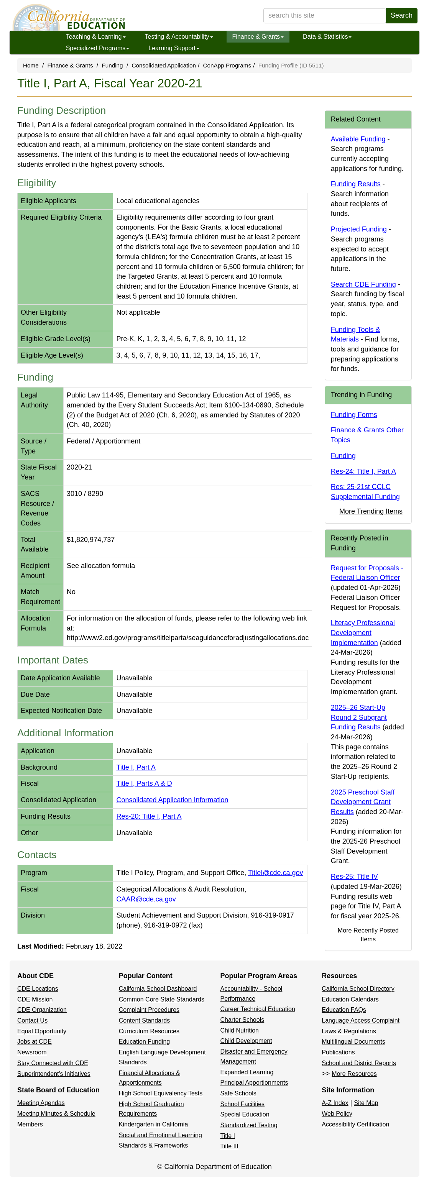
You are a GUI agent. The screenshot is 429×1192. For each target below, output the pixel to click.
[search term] (324, 15)
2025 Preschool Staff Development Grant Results (363, 802)
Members (30, 1124)
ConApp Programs (227, 65)
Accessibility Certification (355, 1124)
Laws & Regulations (349, 1031)
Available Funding (358, 139)
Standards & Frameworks (153, 1145)
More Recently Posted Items (368, 934)
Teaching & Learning (96, 36)
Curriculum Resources (149, 1031)
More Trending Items (371, 511)
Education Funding (144, 1041)
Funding (112, 65)
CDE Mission (35, 999)
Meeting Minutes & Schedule (56, 1113)
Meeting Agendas (41, 1103)
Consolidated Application (163, 65)
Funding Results (356, 184)
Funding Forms (354, 415)
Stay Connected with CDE (52, 1063)
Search (402, 15)
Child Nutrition (239, 1030)
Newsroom (31, 1052)
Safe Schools (238, 1093)
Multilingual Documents (353, 1041)
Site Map (366, 1103)
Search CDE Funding (363, 284)
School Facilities (242, 1104)
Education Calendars (350, 999)
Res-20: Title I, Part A (148, 816)
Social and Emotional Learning (160, 1135)
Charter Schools (242, 1019)
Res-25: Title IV (354, 876)
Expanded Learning (247, 1072)
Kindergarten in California (153, 1124)
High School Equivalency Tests (161, 1093)
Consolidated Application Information (172, 800)
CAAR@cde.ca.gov (146, 899)
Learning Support (173, 48)
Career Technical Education (257, 1009)
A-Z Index (335, 1103)
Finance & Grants (258, 36)
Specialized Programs (98, 48)
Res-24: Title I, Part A (363, 471)
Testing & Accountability (179, 36)
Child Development (246, 1041)
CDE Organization (42, 1009)
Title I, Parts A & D (144, 783)
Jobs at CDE (34, 1041)
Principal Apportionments (254, 1082)
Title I (227, 1136)
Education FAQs (344, 1009)
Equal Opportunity (41, 1031)
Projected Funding (359, 229)
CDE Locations (37, 988)
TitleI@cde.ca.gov (275, 873)
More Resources (354, 1074)
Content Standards (144, 1020)
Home (31, 65)
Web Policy (337, 1113)
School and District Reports (359, 1063)
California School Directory (358, 988)
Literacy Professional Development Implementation (363, 632)
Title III (229, 1146)
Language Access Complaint (360, 1020)
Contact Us (32, 1020)
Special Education (245, 1114)
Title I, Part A (135, 767)
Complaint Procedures (149, 1009)
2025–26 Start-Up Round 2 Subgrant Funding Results (359, 717)
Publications (338, 1052)
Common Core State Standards (161, 999)
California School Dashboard (158, 988)
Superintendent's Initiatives (53, 1074)
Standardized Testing (249, 1125)
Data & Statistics (327, 36)
